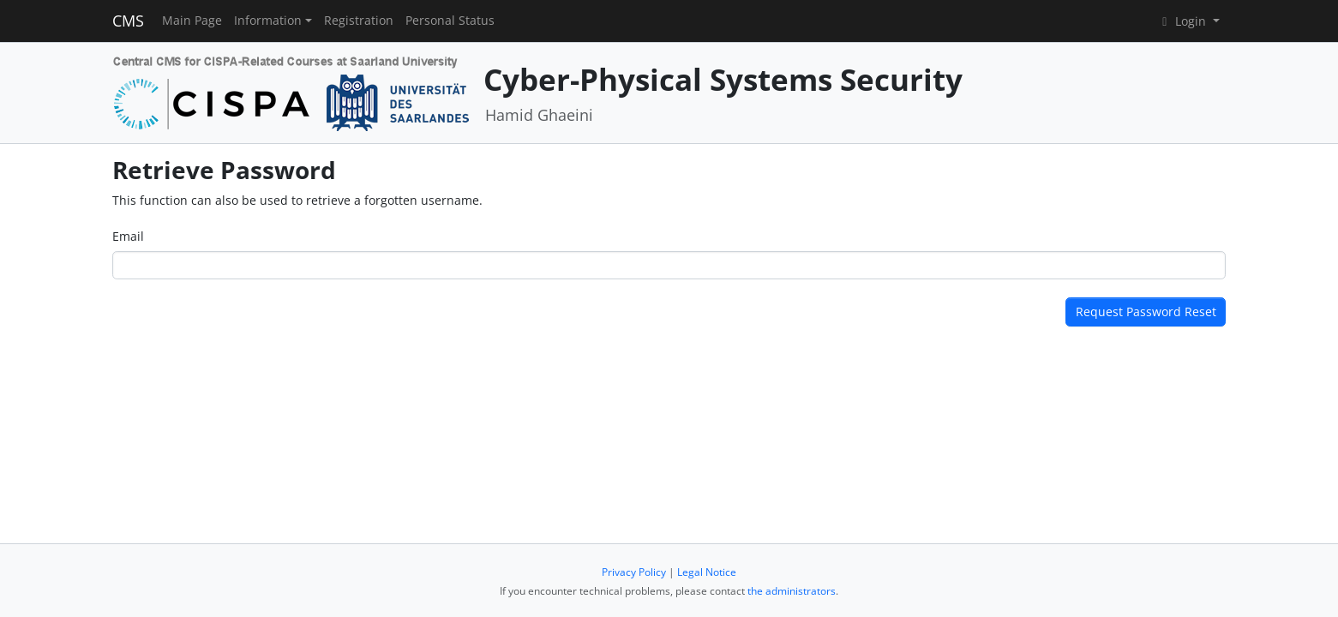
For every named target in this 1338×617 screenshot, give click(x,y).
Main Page (192, 20)
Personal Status (450, 20)
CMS (128, 20)
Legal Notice (706, 572)
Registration (358, 20)
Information (268, 20)
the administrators (791, 591)
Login (1183, 21)
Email (128, 236)
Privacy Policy (634, 572)
